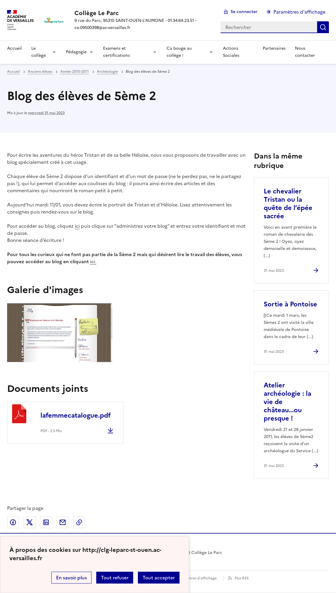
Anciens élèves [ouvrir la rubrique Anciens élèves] (40, 71)
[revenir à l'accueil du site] (142, 13)
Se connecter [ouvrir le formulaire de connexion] (244, 12)
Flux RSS (242, 578)
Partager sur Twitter (29, 522)
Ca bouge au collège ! (179, 52)
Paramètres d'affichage (197, 578)
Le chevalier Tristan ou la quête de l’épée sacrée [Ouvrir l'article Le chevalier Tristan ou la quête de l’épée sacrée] (288, 203)
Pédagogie (76, 52)
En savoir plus (71, 577)
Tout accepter (159, 577)
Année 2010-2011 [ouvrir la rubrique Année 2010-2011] (74, 71)
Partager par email (62, 522)
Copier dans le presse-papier (79, 522)
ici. (93, 261)
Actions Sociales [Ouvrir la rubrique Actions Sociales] (231, 52)
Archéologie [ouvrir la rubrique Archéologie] (107, 71)
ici (77, 226)
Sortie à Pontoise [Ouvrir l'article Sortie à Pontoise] (290, 304)
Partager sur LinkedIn (46, 522)
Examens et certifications (116, 52)
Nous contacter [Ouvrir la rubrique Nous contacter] (305, 52)
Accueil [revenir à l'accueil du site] (13, 71)
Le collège (38, 52)
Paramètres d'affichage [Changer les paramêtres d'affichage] (299, 11)
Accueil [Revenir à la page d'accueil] (14, 48)
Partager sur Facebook (13, 522)
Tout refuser (114, 577)
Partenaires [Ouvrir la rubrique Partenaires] (274, 48)
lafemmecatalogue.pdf (75, 415)
